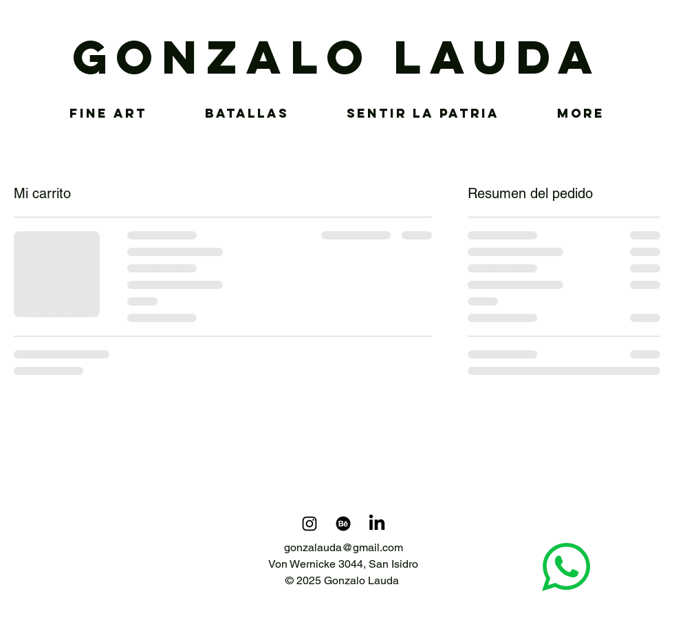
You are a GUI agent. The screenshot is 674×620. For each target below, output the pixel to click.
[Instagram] (309, 523)
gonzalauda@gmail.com (343, 547)
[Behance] (343, 523)
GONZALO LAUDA (337, 57)
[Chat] (566, 567)
